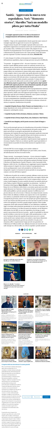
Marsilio (17, 233)
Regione (29, 10)
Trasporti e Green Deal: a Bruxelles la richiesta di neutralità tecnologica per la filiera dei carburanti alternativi (37, 261)
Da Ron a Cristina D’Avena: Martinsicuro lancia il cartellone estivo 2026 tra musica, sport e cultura (42, 362)
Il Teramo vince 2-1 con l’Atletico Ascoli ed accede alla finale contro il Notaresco (42, 336)
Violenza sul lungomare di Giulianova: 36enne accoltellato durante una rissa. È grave (8, 336)
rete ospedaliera (27, 233)
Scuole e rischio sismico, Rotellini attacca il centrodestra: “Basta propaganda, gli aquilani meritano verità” (25, 311)
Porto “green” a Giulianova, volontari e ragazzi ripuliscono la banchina (25, 361)
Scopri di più (26, 397)
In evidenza (23, 10)
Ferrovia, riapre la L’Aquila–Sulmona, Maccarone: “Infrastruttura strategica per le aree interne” (8, 311)
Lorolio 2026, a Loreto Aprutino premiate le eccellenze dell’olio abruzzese (42, 311)
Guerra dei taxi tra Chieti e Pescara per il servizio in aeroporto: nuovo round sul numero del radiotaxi (24, 336)
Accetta (46, 397)
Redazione (26, 30)
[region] (26, 395)
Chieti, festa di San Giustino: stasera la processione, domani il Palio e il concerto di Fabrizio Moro (8, 362)
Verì (35, 233)
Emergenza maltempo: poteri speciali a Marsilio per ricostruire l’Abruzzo (13, 260)
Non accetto (37, 397)
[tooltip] (19, 230)
